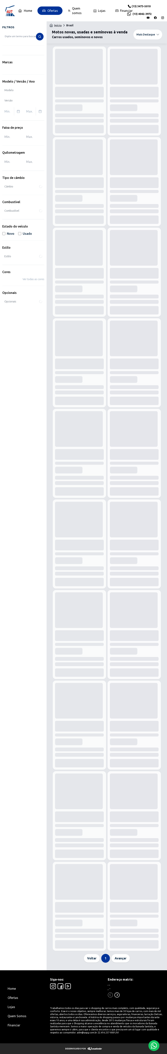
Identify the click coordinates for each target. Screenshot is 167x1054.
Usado (25, 233)
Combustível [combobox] (23, 210)
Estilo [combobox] (23, 256)
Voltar (91, 958)
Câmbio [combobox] (23, 186)
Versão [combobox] (8, 100)
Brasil (69, 25)
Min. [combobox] (13, 111)
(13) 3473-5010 (141, 6)
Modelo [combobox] (9, 90)
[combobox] (23, 36)
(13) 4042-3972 (142, 13)
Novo (8, 233)
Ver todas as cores (33, 279)
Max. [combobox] (35, 111)
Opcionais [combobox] (23, 301)
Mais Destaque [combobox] (147, 34)
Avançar (120, 958)
